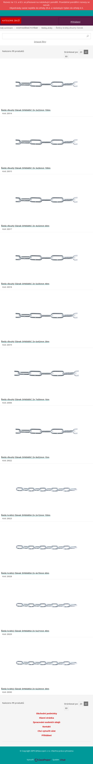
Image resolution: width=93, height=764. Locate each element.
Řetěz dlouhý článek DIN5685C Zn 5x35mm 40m (25, 283)
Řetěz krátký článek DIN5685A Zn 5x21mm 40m (25, 630)
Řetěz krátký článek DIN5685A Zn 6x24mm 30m (25, 688)
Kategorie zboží (11, 20)
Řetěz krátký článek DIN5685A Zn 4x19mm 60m (25, 573)
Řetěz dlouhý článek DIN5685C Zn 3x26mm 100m (26, 168)
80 (66, 56)
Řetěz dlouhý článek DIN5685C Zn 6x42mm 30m (25, 341)
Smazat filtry (40, 41)
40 (86, 52)
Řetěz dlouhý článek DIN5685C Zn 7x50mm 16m (25, 399)
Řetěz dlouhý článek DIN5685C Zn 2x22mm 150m (26, 110)
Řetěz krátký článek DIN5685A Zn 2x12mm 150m (25, 515)
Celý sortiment (6, 28)
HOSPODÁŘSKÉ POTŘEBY (27, 28)
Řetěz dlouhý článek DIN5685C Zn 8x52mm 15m (25, 457)
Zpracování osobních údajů (46, 722)
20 (81, 52)
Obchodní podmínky (46, 713)
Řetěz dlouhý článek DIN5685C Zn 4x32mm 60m (25, 225)
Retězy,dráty (46, 28)
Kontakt (46, 726)
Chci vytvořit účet (47, 731)
